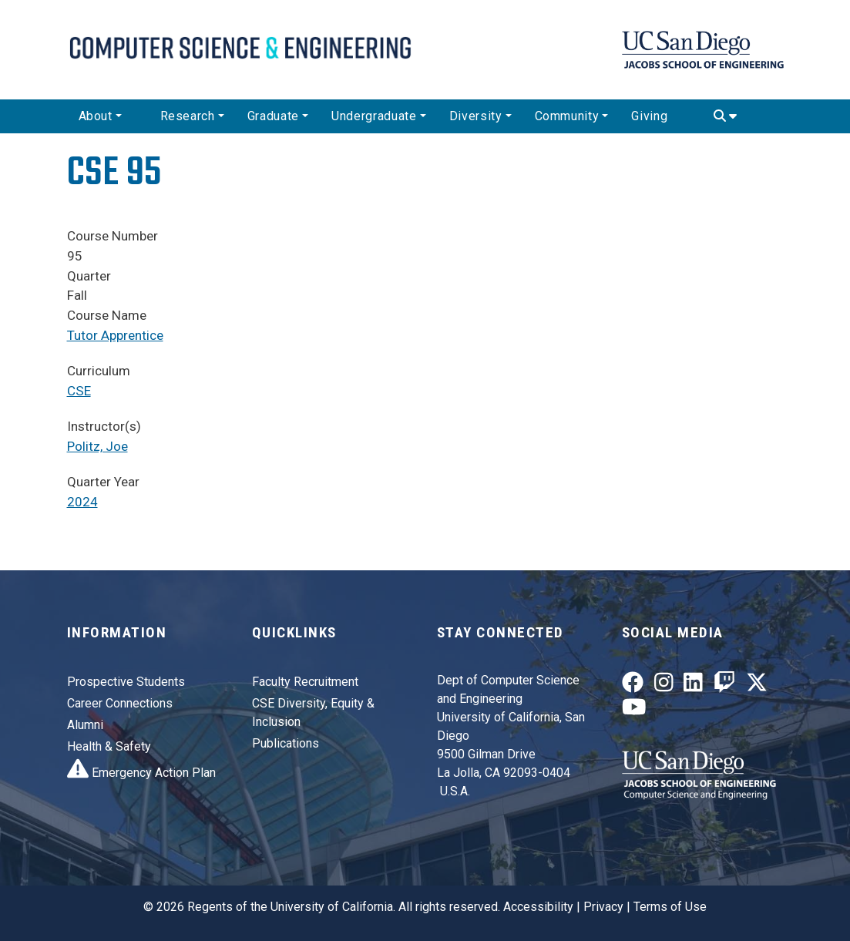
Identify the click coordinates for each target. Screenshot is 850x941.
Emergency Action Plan (141, 772)
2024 (82, 501)
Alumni (85, 725)
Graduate (273, 116)
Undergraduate (373, 116)
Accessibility (538, 906)
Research (187, 116)
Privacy (603, 906)
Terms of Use (670, 906)
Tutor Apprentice (115, 335)
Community (567, 116)
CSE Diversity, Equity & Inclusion (313, 712)
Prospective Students (126, 681)
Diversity (475, 116)
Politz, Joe (97, 446)
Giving (649, 116)
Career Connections (120, 703)
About (96, 116)
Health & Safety (109, 746)
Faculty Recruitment (305, 681)
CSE (79, 390)
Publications (285, 743)
